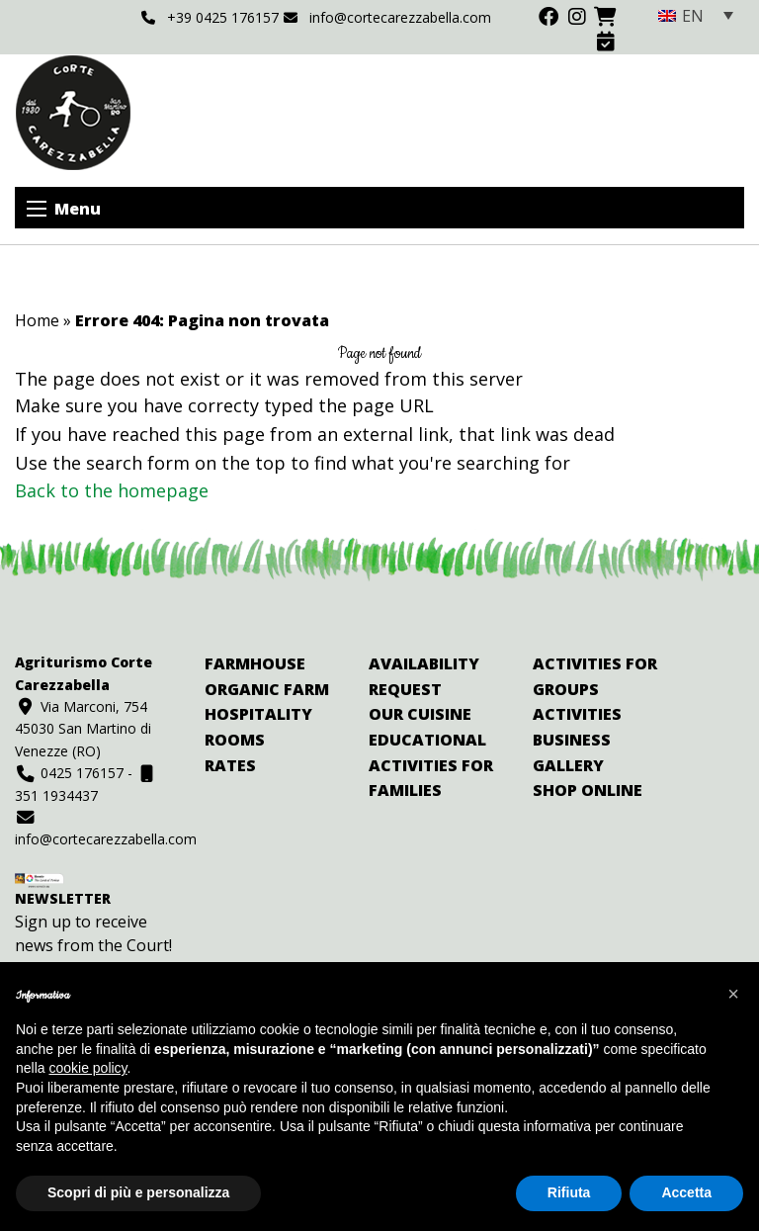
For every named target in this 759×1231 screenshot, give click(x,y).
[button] (733, 994)
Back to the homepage (112, 490)
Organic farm (267, 689)
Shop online (587, 790)
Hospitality (258, 714)
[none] (695, 15)
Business (572, 739)
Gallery (568, 765)
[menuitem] (695, 15)
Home (37, 320)
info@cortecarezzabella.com (387, 17)
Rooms (235, 739)
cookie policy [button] (87, 1068)
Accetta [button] (686, 1192)
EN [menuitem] (693, 16)
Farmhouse (255, 663)
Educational (427, 739)
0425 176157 (69, 772)
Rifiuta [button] (569, 1192)
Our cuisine (420, 714)
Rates (230, 765)
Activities (577, 714)
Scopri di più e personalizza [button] (138, 1192)
